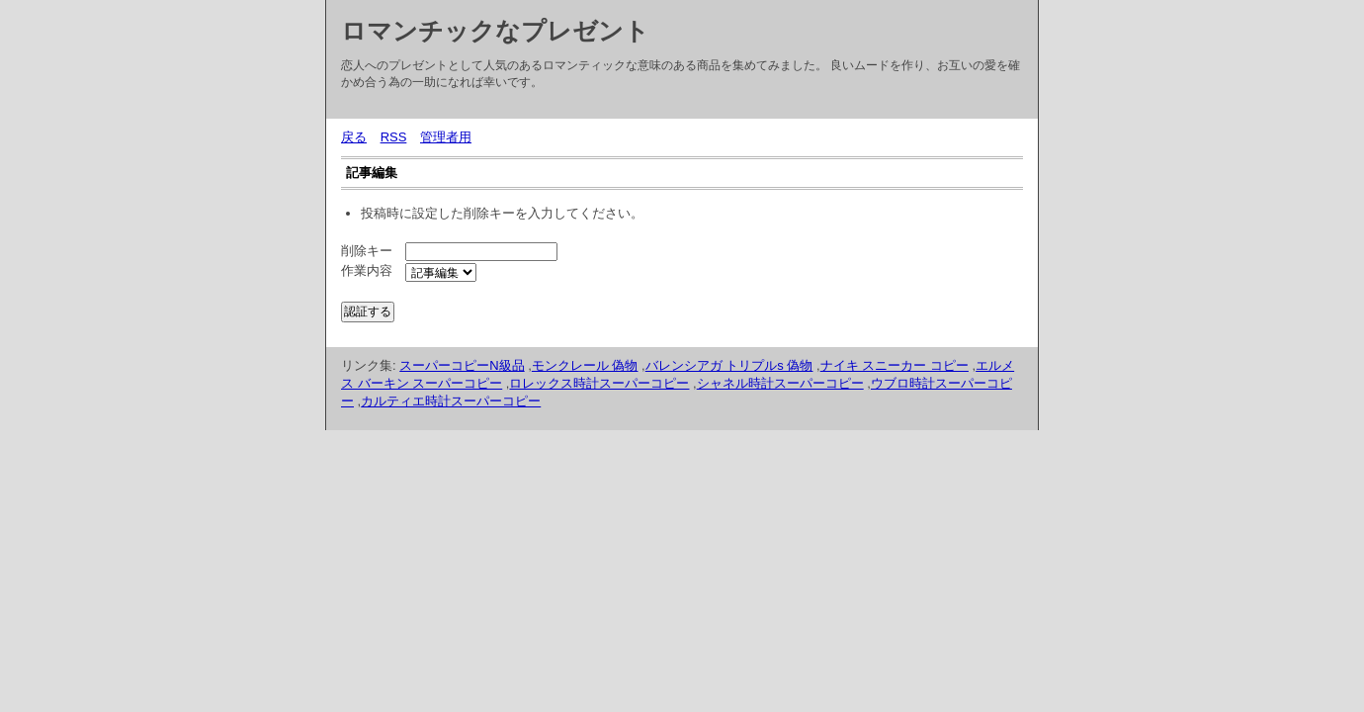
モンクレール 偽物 (585, 365)
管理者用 (445, 137)
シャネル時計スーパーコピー (780, 383)
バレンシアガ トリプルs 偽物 (729, 365)
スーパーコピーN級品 (461, 365)
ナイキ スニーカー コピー (894, 365)
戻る (354, 137)
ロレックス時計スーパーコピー (599, 383)
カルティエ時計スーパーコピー (451, 401)
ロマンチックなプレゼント (495, 30)
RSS (394, 137)
